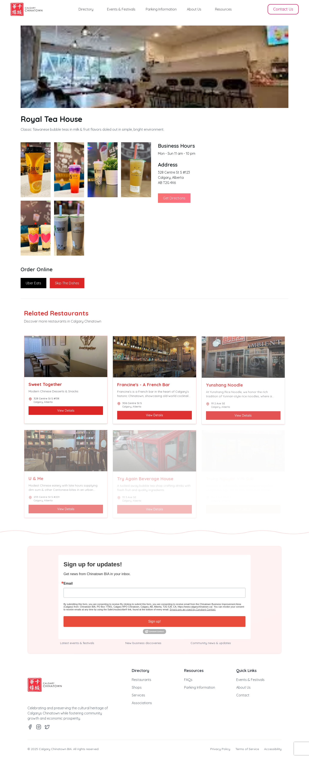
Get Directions (174, 198)
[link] (26, 9)
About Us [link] (243, 687)
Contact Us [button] (283, 9)
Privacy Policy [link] (220, 749)
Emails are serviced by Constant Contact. (193, 609)
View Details (65, 411)
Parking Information (161, 9)
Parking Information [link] (199, 687)
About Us (194, 9)
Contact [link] (242, 695)
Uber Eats (33, 283)
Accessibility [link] (273, 749)
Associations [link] (142, 703)
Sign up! (154, 621)
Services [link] (138, 695)
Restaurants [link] (141, 680)
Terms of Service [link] (247, 749)
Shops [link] (137, 687)
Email (68, 583)
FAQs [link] (188, 680)
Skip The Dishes (67, 283)
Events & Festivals (121, 9)
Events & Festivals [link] (250, 680)
